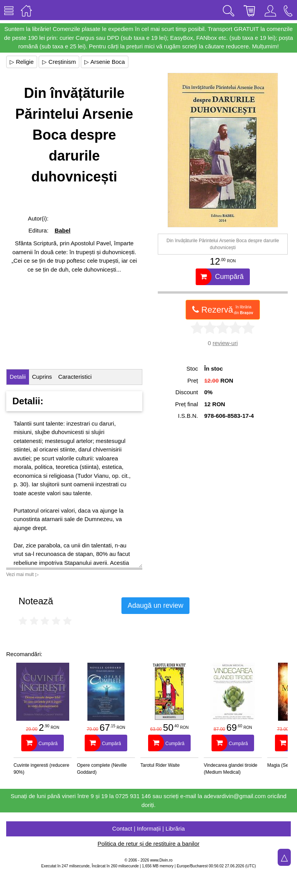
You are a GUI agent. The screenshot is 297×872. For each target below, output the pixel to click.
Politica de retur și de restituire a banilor (148, 843)
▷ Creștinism (59, 61)
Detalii (18, 376)
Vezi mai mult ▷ (22, 574)
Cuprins (42, 376)
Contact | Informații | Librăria (148, 828)
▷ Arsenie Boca (104, 61)
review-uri (225, 343)
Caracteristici (75, 376)
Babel (62, 230)
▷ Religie (22, 61)
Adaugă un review (155, 605)
